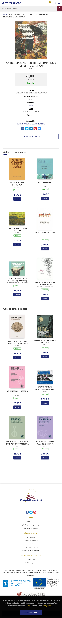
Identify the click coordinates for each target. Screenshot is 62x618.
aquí (29, 606)
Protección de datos (31, 544)
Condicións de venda (31, 540)
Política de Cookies (31, 547)
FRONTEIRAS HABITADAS (45, 233)
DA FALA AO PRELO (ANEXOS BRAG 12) (45, 341)
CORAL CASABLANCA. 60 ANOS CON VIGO (45, 283)
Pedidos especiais (31, 563)
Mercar (17, 199)
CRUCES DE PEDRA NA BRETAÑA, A (17, 184)
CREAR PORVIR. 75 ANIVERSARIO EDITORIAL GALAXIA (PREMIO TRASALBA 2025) (45, 388)
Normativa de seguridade (31, 550)
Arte (5, 14)
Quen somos (31, 559)
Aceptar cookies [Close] (30, 612)
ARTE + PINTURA (44, 182)
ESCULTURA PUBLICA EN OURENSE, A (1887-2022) (17, 279)
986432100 (31, 521)
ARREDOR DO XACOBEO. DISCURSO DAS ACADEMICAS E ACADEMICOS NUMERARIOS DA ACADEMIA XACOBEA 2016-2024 (17, 342)
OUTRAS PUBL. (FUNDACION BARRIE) (31, 124)
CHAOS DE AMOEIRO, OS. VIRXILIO (17, 229)
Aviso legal (31, 537)
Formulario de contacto (31, 528)
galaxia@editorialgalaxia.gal (31, 525)
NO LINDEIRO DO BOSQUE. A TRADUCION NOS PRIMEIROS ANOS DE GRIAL (17, 443)
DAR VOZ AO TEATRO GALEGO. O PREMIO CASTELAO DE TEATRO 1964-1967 (45, 443)
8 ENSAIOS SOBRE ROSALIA (17, 391)
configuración (48, 606)
